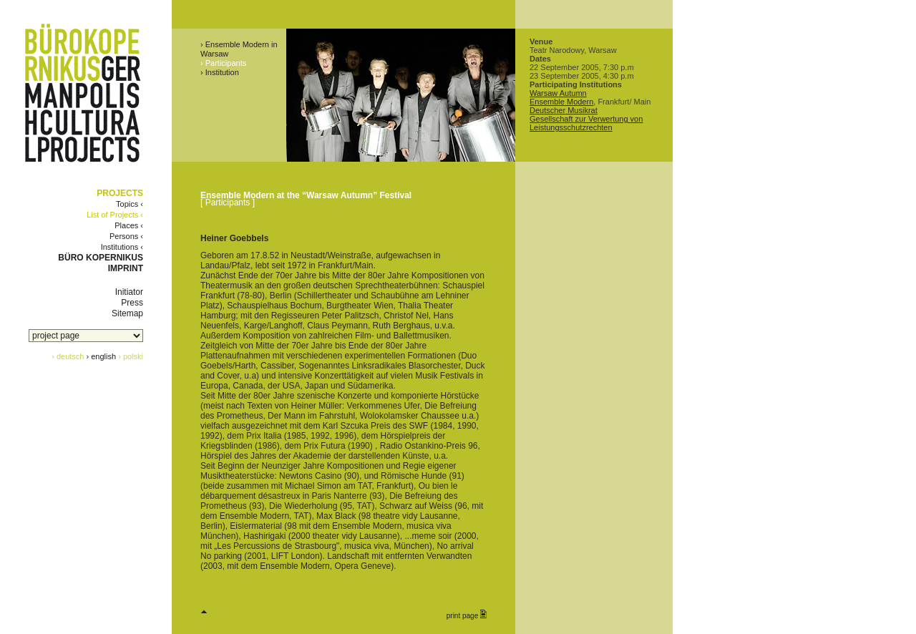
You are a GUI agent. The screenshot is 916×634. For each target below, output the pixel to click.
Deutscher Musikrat (564, 110)
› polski (130, 356)
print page (467, 615)
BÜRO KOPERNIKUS (100, 258)
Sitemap (127, 313)
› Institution (219, 72)
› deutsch (68, 356)
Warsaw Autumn (558, 93)
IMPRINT (125, 268)
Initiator (129, 292)
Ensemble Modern (561, 101)
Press (132, 303)
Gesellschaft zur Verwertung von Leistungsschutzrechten (586, 123)
